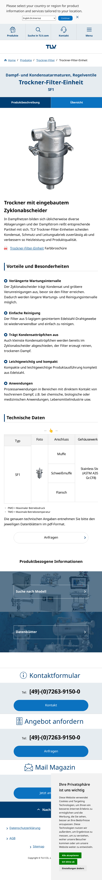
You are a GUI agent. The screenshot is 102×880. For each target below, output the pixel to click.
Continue (65, 18)
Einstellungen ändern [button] (73, 868)
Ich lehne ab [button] (68, 861)
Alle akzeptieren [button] (70, 855)
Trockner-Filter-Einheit (27, 248)
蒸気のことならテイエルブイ (51, 46)
